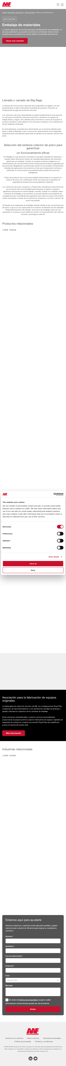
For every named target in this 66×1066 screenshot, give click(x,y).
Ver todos (10, 230)
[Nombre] (33, 941)
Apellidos (10, 946)
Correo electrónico (14, 956)
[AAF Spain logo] (6, 4)
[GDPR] (7, 999)
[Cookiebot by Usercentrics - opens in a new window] (53, 494)
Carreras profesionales (52, 1038)
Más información (13, 733)
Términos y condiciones (44, 1041)
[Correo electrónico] (33, 960)
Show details (54, 557)
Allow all (33, 564)
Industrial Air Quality (15, 12)
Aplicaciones (30, 12)
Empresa (10, 966)
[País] (33, 980)
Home (4, 12)
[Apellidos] (33, 951)
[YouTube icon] (35, 1059)
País (8, 976)
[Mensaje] (33, 992)
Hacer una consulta (15, 41)
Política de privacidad (27, 1000)
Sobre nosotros (33, 1038)
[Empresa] (33, 970)
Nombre (9, 936)
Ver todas (10, 756)
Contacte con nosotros (14, 1038)
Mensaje (9, 986)
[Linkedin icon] (30, 1059)
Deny (33, 570)
